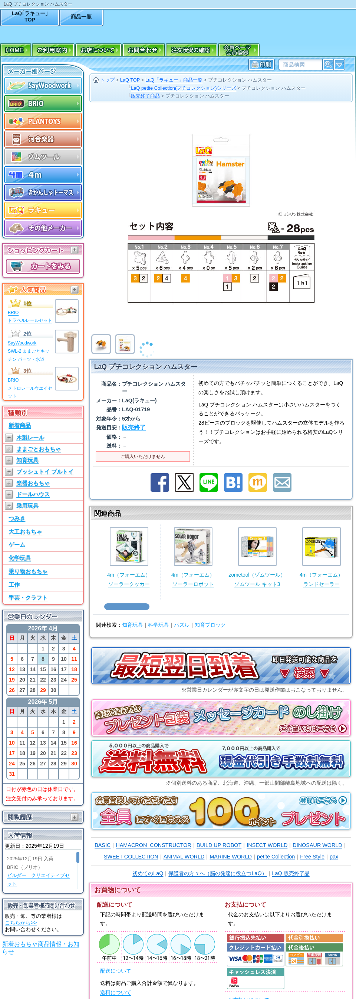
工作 (14, 584)
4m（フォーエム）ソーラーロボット (193, 557)
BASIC (103, 845)
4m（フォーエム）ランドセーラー (321, 557)
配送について (115, 971)
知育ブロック (210, 625)
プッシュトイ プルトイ (44, 471)
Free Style (312, 857)
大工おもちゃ (25, 531)
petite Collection (276, 857)
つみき (17, 518)
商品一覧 (81, 17)
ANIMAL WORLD (184, 857)
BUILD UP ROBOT (219, 845)
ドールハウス (33, 494)
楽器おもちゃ (33, 483)
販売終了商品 (145, 96)
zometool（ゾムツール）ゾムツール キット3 (257, 557)
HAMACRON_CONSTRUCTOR (153, 845)
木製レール (30, 437)
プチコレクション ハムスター (240, 80)
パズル (181, 625)
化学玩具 (20, 558)
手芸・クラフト (28, 597)
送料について (115, 992)
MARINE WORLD (231, 857)
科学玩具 (158, 625)
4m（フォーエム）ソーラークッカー (129, 557)
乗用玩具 (27, 505)
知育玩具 (27, 460)
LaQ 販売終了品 (291, 873)
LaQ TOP (130, 80)
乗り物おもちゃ (28, 571)
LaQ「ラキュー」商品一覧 (173, 80)
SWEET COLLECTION (131, 857)
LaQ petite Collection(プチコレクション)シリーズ (183, 88)
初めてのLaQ (147, 873)
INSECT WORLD (267, 845)
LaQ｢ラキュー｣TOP (30, 16)
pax (334, 857)
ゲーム (17, 544)
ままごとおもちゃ (38, 449)
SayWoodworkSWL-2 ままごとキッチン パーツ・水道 (28, 351)
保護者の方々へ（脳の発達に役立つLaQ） (217, 873)
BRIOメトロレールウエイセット (30, 388)
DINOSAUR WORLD (317, 845)
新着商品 (20, 425)
